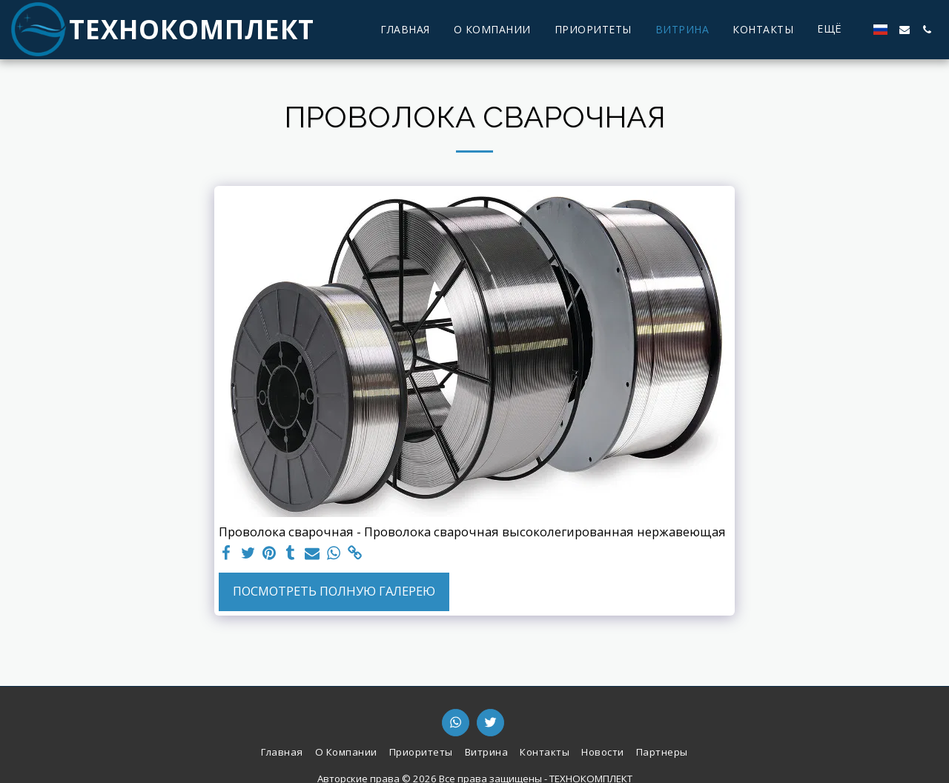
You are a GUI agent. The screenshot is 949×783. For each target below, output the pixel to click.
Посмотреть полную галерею (334, 590)
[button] (904, 29)
